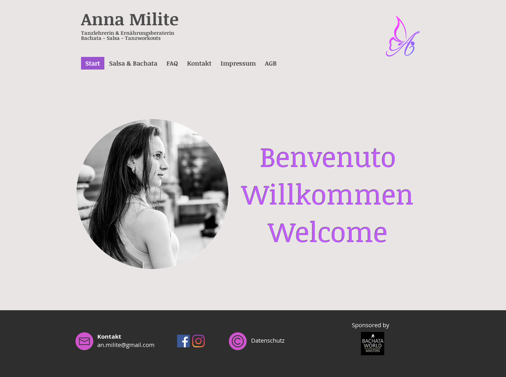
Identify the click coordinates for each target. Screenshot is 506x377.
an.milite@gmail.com (126, 345)
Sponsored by (370, 325)
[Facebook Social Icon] (183, 341)
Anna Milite (130, 18)
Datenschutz (268, 340)
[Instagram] (198, 341)
